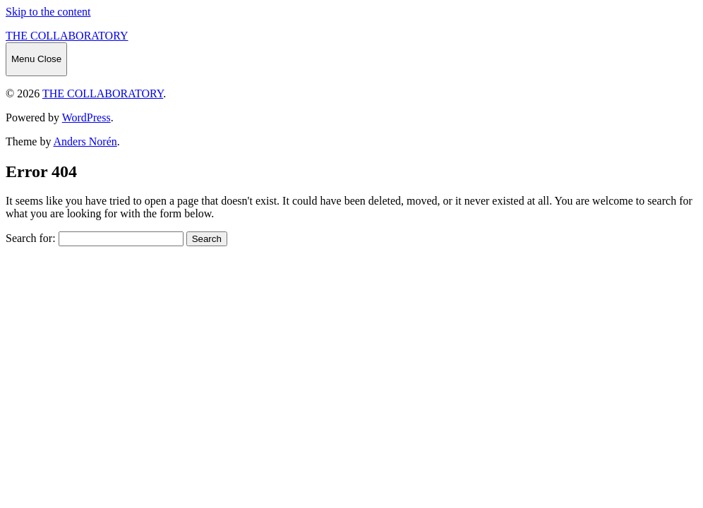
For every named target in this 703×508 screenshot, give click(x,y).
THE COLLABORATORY (67, 36)
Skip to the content (48, 12)
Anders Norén (85, 141)
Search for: (31, 238)
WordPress (86, 117)
